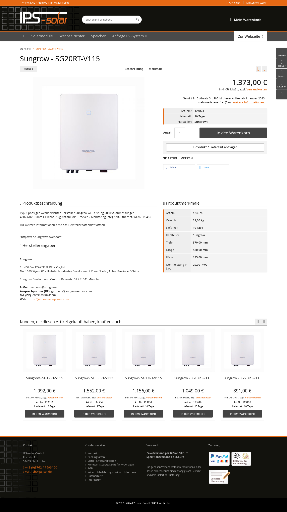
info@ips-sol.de (60, 2)
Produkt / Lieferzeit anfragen (215, 147)
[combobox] (112, 20)
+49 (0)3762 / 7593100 (34, 2)
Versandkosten (257, 89)
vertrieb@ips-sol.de (38, 471)
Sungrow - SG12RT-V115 (44, 378)
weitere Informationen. (249, 102)
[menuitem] (24, 36)
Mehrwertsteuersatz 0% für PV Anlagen (111, 464)
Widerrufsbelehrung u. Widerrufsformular (112, 472)
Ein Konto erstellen (256, 2)
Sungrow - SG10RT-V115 (192, 378)
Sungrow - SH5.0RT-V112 (94, 378)
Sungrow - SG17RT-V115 (143, 378)
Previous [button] (258, 322)
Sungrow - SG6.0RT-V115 (242, 378)
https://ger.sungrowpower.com (48, 299)
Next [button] (264, 322)
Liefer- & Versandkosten (102, 460)
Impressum (94, 479)
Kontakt (92, 453)
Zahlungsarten (96, 457)
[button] (179, 167)
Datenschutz (95, 476)
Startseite (25, 48)
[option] (44, 375)
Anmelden (234, 2)
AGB (90, 468)
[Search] (138, 20)
